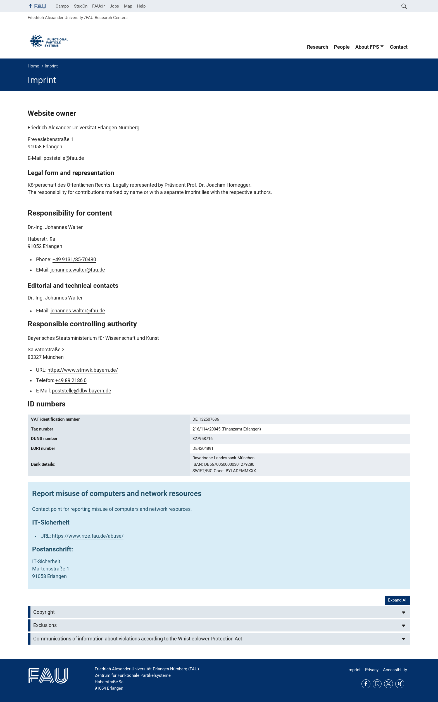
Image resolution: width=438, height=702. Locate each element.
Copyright (44, 612)
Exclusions (45, 625)
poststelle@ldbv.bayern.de (81, 391)
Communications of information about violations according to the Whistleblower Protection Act (137, 639)
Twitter (388, 683)
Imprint (354, 669)
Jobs (114, 6)
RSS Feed (377, 683)
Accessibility (395, 669)
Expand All (398, 600)
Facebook (365, 683)
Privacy (372, 669)
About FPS (367, 47)
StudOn (80, 6)
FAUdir (98, 6)
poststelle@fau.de (64, 158)
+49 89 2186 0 (71, 380)
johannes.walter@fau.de (78, 270)
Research (317, 47)
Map (128, 6)
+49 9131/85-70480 (74, 259)
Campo (62, 6)
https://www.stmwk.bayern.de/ (82, 370)
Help (141, 6)
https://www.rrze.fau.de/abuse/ (87, 536)
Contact (399, 47)
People (342, 47)
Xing (399, 683)
